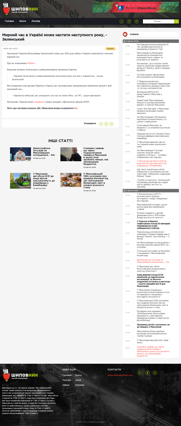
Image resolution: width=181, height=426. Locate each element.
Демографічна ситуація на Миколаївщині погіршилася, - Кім (44, 151)
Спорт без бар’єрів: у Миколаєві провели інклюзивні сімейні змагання (153, 111)
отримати (39, 101)
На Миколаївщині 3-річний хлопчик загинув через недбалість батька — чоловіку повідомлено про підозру (152, 154)
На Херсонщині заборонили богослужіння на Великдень (151, 76)
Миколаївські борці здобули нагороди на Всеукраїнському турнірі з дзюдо (152, 334)
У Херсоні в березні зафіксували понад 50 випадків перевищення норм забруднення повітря (153, 225)
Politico (31, 63)
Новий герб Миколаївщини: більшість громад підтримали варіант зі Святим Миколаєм (151, 103)
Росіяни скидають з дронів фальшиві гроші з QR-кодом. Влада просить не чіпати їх (151, 215)
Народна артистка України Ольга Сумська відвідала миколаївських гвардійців (153, 136)
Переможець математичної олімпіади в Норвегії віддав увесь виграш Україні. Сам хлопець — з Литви (153, 235)
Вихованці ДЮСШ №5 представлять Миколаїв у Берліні (149, 94)
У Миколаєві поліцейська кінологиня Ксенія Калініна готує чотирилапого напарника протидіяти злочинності (153, 293)
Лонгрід (36, 21)
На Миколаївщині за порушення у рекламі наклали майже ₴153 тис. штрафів (153, 245)
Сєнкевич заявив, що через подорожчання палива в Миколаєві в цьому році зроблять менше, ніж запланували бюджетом (95, 156)
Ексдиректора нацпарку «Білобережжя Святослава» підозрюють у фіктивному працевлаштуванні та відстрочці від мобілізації (153, 316)
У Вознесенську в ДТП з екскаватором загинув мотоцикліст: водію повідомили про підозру (152, 197)
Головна (9, 21)
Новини (134, 34)
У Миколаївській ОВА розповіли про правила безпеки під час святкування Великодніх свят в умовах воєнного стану (95, 181)
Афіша (66, 385)
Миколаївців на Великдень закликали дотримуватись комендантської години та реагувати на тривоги (150, 56)
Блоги (23, 21)
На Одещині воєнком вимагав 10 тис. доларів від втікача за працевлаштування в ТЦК (153, 47)
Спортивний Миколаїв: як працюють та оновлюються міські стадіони (153, 128)
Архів (78, 380)
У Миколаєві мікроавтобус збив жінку (152, 341)
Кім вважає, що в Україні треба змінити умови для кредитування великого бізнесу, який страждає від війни (153, 67)
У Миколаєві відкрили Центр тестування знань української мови (151, 144)
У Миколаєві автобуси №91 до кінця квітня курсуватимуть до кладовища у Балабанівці (44, 179)
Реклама (79, 385)
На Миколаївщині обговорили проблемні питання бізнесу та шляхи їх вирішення (151, 119)
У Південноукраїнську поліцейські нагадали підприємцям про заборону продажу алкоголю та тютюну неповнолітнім (153, 85)
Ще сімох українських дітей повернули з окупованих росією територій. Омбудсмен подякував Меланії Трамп (153, 173)
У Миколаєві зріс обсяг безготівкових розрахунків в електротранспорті (151, 269)
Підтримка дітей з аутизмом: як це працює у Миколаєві (153, 326)
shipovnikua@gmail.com (120, 375)
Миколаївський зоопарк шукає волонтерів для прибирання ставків (152, 207)
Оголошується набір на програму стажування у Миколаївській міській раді (153, 253)
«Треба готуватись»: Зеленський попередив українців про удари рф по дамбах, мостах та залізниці (153, 183)
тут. (76, 108)
